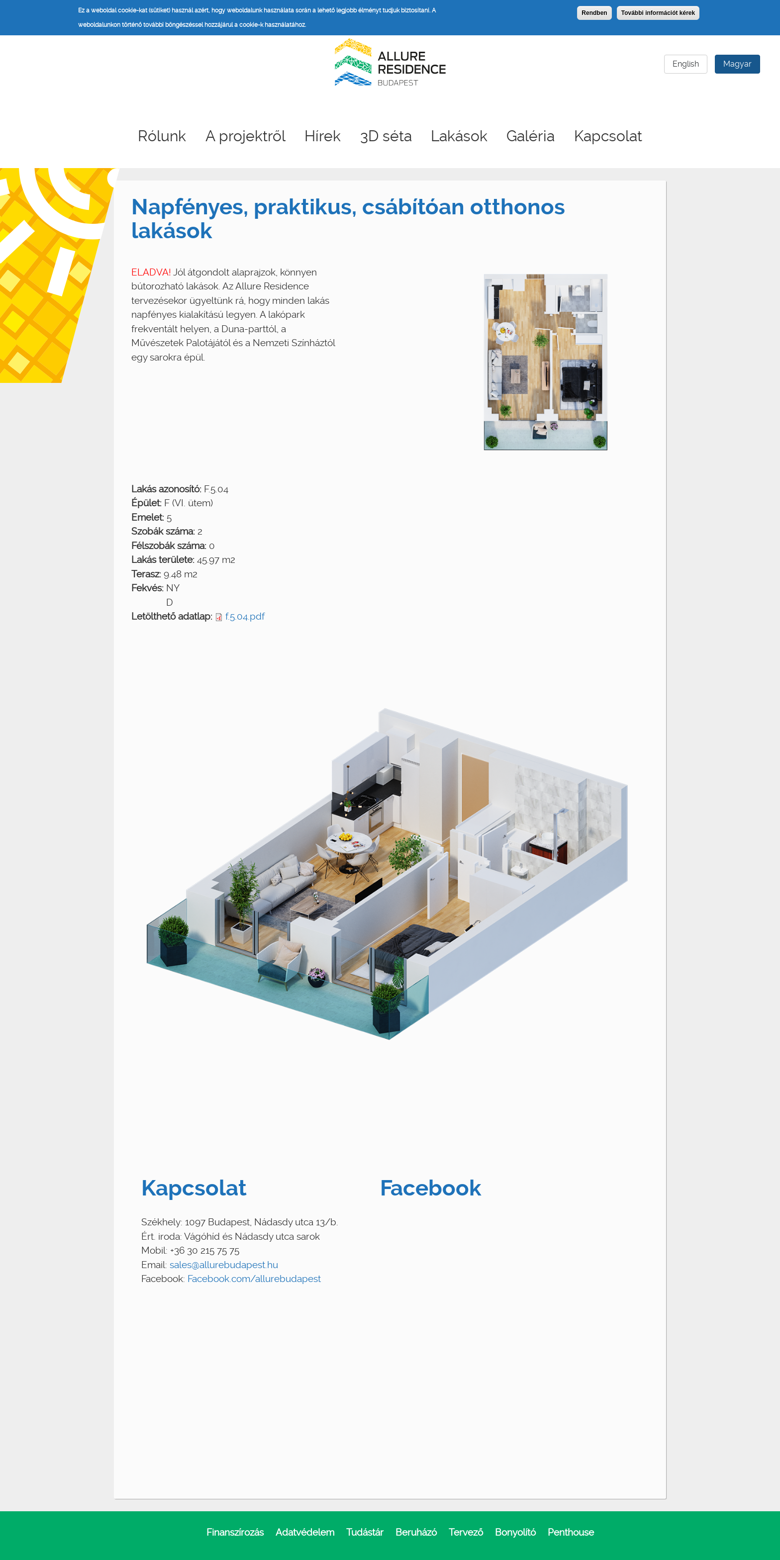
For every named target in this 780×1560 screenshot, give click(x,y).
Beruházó (416, 1532)
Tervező (466, 1532)
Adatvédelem (305, 1532)
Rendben (594, 12)
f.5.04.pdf (245, 616)
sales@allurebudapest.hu (224, 1265)
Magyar (737, 64)
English (686, 64)
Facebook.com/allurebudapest (254, 1279)
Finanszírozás (235, 1532)
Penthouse (571, 1532)
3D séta (386, 136)
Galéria (530, 136)
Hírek (322, 136)
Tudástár (365, 1532)
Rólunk (162, 136)
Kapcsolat (608, 136)
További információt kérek (658, 12)
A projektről (245, 136)
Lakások (459, 136)
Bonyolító (515, 1532)
